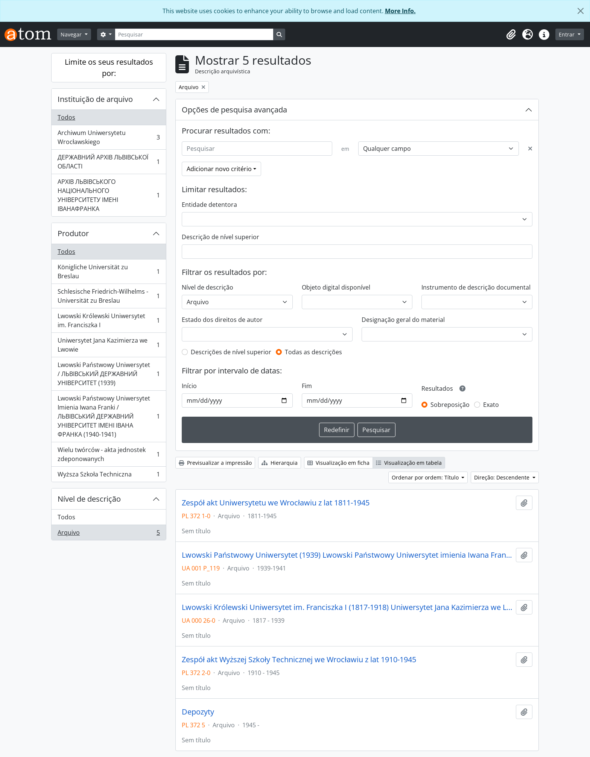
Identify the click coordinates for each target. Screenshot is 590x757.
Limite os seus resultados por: (109, 67)
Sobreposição (450, 404)
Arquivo (108, 534)
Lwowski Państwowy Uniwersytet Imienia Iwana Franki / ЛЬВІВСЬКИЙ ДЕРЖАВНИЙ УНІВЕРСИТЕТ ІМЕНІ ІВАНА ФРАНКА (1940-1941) (108, 416)
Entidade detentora (209, 204)
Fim (307, 386)
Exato (491, 404)
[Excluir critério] (530, 148)
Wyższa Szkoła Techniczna (108, 476)
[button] (511, 34)
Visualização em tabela (409, 462)
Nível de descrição (89, 499)
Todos (66, 117)
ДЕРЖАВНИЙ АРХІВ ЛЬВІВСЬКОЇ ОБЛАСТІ (108, 161)
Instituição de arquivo (95, 99)
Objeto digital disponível (336, 287)
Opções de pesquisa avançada (234, 110)
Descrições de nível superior (231, 352)
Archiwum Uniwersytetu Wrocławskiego (108, 137)
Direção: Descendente (502, 477)
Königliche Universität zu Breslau (108, 271)
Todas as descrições (313, 352)
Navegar (72, 34)
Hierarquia (280, 462)
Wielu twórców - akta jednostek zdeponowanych (108, 454)
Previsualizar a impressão (215, 462)
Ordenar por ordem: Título (426, 477)
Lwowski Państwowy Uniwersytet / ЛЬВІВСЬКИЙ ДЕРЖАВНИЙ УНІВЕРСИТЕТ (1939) (108, 374)
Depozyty (198, 711)
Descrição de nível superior (220, 237)
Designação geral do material (403, 320)
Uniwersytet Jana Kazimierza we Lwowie (108, 344)
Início (189, 386)
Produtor (73, 233)
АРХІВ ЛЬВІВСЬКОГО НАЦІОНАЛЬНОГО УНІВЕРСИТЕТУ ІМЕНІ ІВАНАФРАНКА (108, 195)
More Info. (400, 11)
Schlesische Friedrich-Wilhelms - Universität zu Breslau (108, 296)
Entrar (567, 34)
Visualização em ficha (338, 462)
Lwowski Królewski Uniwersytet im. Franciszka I (108, 320)
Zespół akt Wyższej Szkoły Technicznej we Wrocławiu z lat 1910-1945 (299, 659)
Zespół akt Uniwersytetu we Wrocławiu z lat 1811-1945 (276, 502)
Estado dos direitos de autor (222, 320)
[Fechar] (581, 10)
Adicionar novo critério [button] (219, 169)
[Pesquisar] (194, 34)
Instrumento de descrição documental (476, 287)
